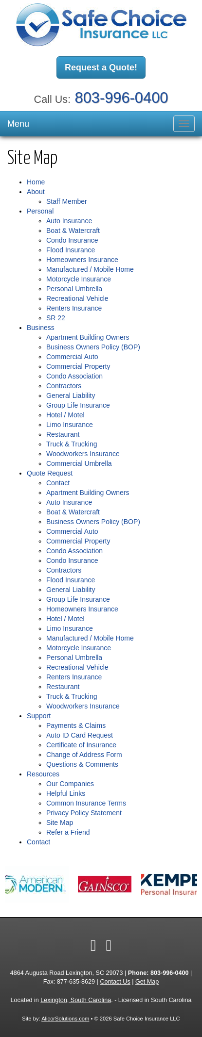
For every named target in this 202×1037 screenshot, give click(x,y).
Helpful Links (65, 793)
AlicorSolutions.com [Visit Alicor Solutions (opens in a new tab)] (65, 1018)
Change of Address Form (84, 754)
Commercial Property (78, 366)
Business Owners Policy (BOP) (93, 347)
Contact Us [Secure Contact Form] (115, 981)
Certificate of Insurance (81, 745)
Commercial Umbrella (79, 463)
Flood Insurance (70, 250)
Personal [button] (40, 211)
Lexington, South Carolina (75, 1000)
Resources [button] (43, 774)
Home (36, 182)
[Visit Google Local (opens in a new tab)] (109, 945)
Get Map (147, 981)
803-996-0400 (121, 97)
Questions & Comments (82, 764)
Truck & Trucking (71, 444)
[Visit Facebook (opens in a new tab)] (93, 945)
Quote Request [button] (50, 473)
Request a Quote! (101, 67)
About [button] (36, 192)
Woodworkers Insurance (83, 454)
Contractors (63, 386)
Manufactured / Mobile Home (90, 269)
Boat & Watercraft (73, 230)
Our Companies (70, 784)
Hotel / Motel (65, 415)
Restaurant (62, 434)
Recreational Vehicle (77, 298)
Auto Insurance (69, 221)
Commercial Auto (72, 357)
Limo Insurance (69, 424)
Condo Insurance (72, 240)
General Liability (70, 395)
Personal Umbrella (74, 289)
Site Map (59, 822)
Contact (58, 483)
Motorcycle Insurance (78, 279)
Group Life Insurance (78, 405)
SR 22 (55, 318)
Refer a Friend (68, 832)
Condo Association (74, 376)
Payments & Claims (76, 725)
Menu (18, 124)
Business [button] (41, 327)
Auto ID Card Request (79, 735)
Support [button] (39, 716)
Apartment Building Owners (87, 337)
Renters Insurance (74, 308)
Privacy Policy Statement (84, 813)
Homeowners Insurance (82, 259)
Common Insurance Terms (86, 803)
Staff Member (66, 201)
